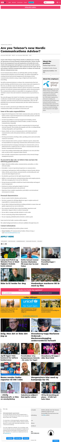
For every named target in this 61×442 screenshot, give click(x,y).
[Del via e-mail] (6, 244)
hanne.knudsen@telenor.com (12, 232)
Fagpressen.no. (7, 433)
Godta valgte (18, 438)
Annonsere (20, 2)
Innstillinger (56, 440)
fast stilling (11, 241)
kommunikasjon (21, 241)
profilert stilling (31, 241)
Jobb (9, 2)
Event (25, 2)
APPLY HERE (7, 236)
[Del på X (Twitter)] (4, 244)
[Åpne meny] (58, 2)
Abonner (31, 2)
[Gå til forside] (3, 2)
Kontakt (14, 2)
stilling (39, 241)
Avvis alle (26, 438)
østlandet (4, 241)
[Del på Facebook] (2, 244)
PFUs (44, 415)
